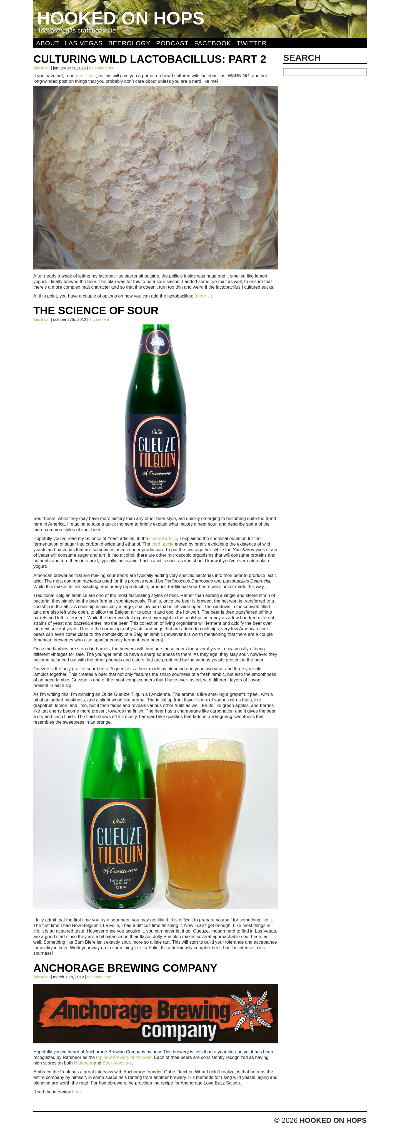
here (76, 1091)
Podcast (172, 43)
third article (162, 543)
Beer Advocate (117, 1062)
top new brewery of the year (124, 1057)
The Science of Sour (96, 310)
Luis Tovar (42, 68)
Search (302, 58)
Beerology (129, 43)
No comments (101, 68)
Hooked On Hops (120, 18)
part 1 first (86, 75)
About (47, 43)
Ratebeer (83, 1062)
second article (163, 538)
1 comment (99, 319)
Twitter (252, 43)
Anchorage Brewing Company (125, 968)
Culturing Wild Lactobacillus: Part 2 (149, 59)
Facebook (212, 43)
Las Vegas (84, 43)
